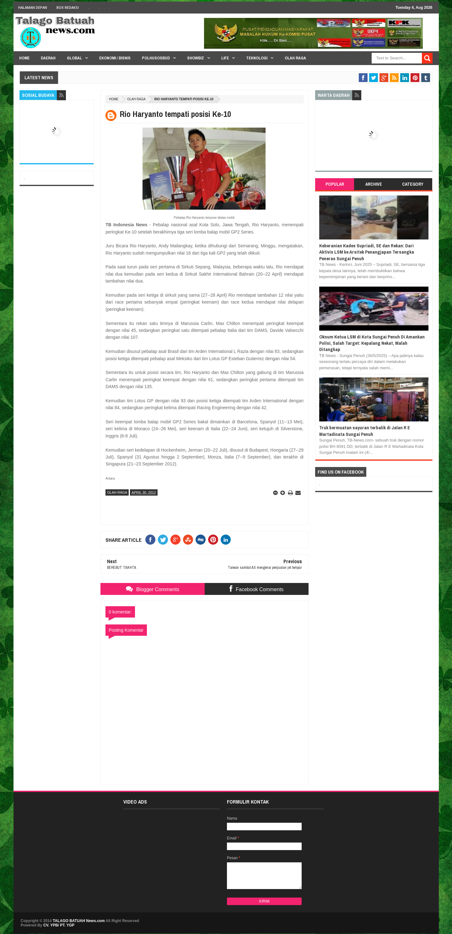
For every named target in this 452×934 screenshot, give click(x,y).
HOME (24, 58)
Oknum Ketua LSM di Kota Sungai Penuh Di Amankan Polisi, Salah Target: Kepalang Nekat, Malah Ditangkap (372, 343)
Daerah (48, 58)
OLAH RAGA (136, 99)
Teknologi (256, 58)
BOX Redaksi (67, 7)
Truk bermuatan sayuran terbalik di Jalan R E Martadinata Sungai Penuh (364, 430)
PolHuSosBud (156, 58)
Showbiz (195, 58)
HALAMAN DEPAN (32, 7)
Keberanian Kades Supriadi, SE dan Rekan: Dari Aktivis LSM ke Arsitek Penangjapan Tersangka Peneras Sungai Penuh (366, 252)
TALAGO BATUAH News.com (79, 921)
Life (225, 58)
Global (74, 58)
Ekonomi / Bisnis (115, 58)
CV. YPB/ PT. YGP (58, 925)
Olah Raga (295, 58)
